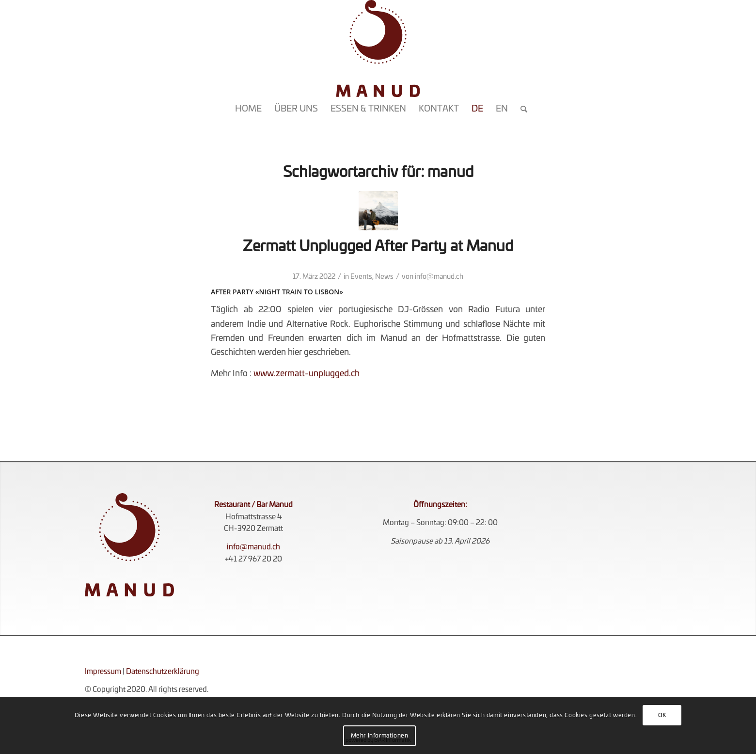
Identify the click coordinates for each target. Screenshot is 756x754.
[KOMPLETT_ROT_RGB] (378, 48)
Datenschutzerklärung (162, 671)
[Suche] (520, 109)
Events (361, 276)
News (384, 276)
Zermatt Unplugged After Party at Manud (378, 247)
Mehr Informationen (380, 735)
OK (662, 715)
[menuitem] (248, 109)
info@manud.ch (439, 276)
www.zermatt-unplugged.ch (306, 373)
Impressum (103, 671)
